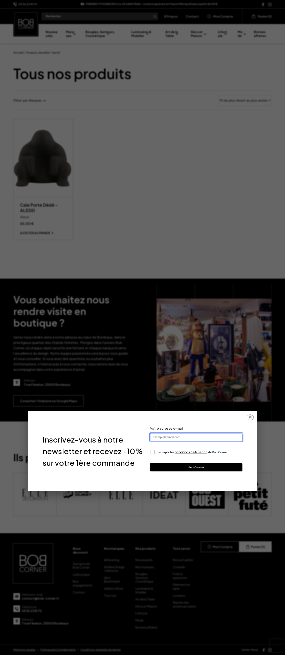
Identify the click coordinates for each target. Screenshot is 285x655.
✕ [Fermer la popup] (250, 417)
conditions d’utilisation (191, 452)
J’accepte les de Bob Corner (192, 452)
